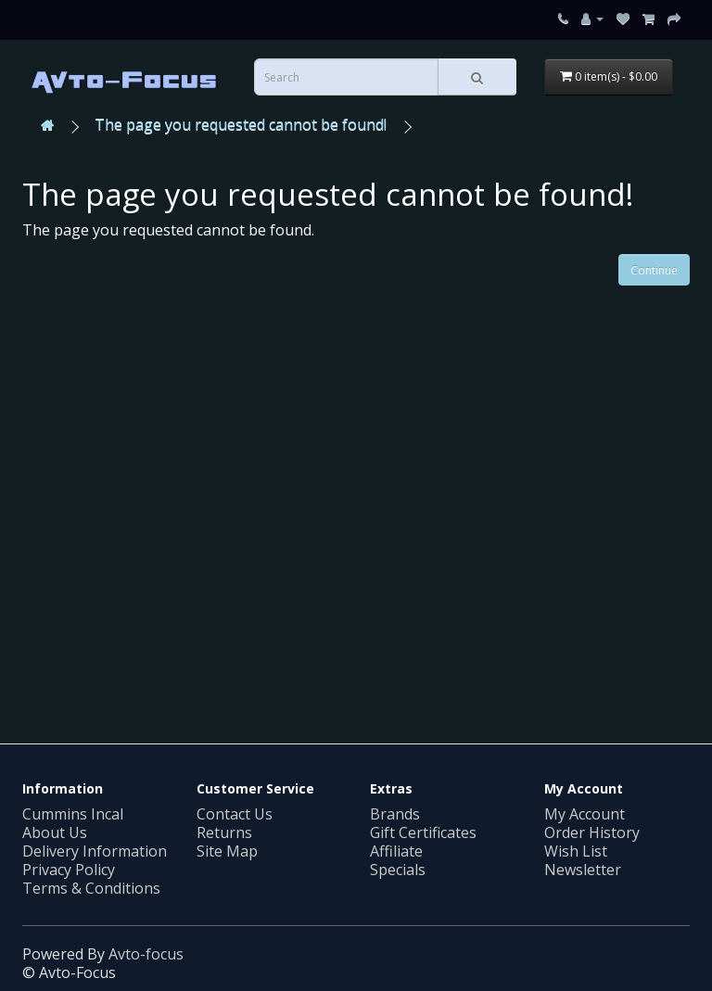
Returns (224, 832)
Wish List (575, 851)
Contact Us (235, 814)
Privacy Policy (68, 869)
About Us (54, 832)
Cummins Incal (72, 814)
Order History (592, 832)
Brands (395, 814)
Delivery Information (94, 851)
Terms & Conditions (91, 888)
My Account (584, 814)
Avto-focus (146, 954)
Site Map (227, 851)
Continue (654, 270)
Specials (398, 869)
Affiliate (396, 851)
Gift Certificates (423, 832)
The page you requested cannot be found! (241, 124)
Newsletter (582, 869)
